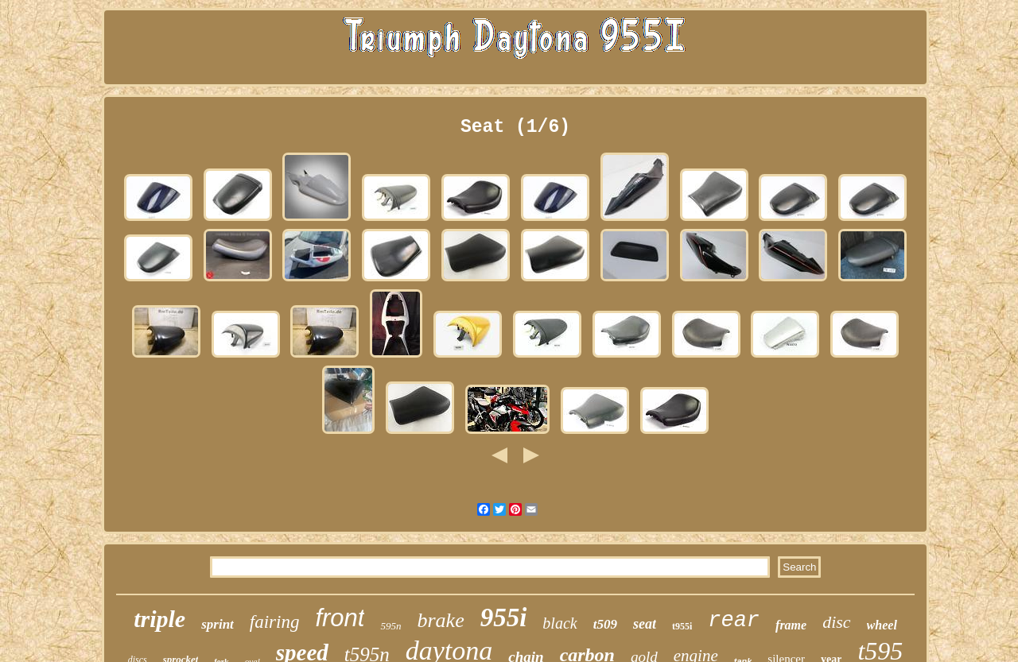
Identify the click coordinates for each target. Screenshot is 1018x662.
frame (790, 625)
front (339, 618)
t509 (605, 624)
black (559, 623)
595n (390, 626)
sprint (217, 624)
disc (836, 622)
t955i (682, 626)
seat (644, 624)
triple (159, 619)
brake (440, 620)
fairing (275, 622)
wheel (882, 625)
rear (734, 621)
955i (503, 617)
